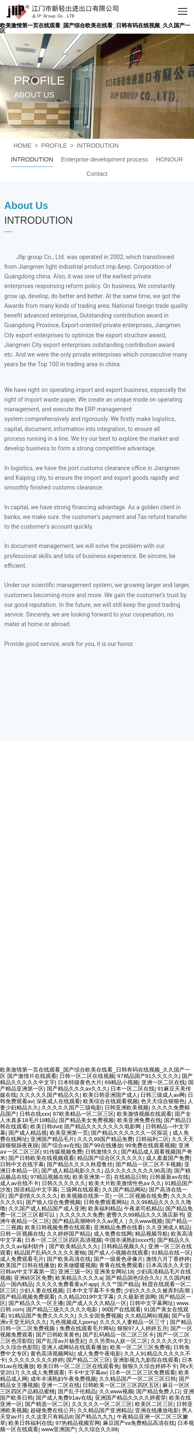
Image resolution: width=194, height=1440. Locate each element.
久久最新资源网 (136, 1297)
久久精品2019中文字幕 (86, 1297)
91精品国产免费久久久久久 (41, 1316)
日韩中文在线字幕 (22, 1164)
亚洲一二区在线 (60, 1385)
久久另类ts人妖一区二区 (118, 1341)
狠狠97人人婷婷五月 (142, 1328)
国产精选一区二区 (47, 1404)
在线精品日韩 (130, 1177)
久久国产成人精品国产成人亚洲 (46, 1208)
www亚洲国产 (58, 1429)
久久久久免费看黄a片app (66, 1284)
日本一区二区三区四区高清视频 (63, 1240)
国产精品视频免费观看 (27, 1297)
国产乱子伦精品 (77, 1391)
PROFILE (54, 145)
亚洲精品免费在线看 (118, 1227)
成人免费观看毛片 (22, 1259)
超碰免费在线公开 (52, 1410)
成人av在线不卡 (19, 1183)
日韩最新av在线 (169, 1177)
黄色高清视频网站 (52, 1353)
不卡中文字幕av (87, 1372)
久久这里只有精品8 (48, 1417)
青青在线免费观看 (121, 1265)
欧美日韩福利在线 (30, 1423)
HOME (22, 145)
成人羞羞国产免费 (168, 1158)
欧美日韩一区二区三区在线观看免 (78, 1366)
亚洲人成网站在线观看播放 (74, 1347)
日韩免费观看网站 (105, 1202)
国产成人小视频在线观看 (118, 1252)
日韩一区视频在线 (22, 1234)
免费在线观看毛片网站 (86, 1328)
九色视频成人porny (73, 1322)
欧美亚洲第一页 (92, 1177)
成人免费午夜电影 (99, 1353)
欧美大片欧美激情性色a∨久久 (125, 1183)
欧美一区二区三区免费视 (140, 1347)
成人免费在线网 (113, 1234)
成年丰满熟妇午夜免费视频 (63, 1379)
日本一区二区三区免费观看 (142, 1372)
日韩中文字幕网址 (151, 1303)
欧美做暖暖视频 (77, 1265)
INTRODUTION (98, 145)
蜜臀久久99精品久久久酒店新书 (145, 1215)
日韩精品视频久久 (123, 1246)
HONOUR (169, 159)
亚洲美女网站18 (113, 1271)
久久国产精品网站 (124, 1189)
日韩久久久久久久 (64, 1183)
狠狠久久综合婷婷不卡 (149, 1366)
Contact (97, 173)
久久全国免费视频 (100, 1316)
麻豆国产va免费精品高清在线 (139, 1423)
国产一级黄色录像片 (118, 1259)
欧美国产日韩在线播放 (27, 1265)
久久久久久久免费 (81, 1215)
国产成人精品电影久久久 (71, 1170)
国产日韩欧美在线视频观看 (41, 1158)
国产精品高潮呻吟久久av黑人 (89, 1221)
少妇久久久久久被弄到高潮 (157, 1290)
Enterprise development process (104, 159)
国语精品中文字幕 (36, 1189)
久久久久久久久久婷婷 (35, 1360)
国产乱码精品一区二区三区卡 (118, 1334)
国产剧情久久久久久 (33, 1196)
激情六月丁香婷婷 (168, 1259)
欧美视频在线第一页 (85, 1196)
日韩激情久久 (101, 1152)
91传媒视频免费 (62, 1152)
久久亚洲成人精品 (168, 1227)
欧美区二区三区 (154, 1404)
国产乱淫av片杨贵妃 (61, 1341)
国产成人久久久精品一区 (96, 1303)
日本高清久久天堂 (168, 1265)
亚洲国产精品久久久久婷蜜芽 (130, 1398)
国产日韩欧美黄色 (58, 1334)
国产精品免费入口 (158, 1391)
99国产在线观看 (121, 1309)
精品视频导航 (151, 1234)
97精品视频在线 (50, 1177)
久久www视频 (146, 1221)
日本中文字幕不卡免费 (93, 1290)
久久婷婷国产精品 (69, 1234)
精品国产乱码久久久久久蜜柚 (49, 1252)
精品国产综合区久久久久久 (110, 1158)
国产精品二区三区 (88, 1360)
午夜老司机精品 (143, 1208)
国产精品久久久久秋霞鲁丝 (80, 1164)
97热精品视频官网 (77, 1423)
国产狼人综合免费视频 (53, 1202)
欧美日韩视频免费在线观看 (58, 1227)
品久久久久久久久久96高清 (138, 1170)
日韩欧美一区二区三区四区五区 (121, 1385)
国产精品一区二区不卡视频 (148, 1164)
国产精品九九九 (94, 1417)
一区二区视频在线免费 (140, 1196)
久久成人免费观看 (43, 1372)
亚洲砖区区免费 (33, 1278)
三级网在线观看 (80, 1189)
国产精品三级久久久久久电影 (62, 1309)
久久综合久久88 (98, 1429)
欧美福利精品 (104, 1208)
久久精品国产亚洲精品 (104, 1410)
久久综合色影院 (19, 1347)
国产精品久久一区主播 (35, 1303)
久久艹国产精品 (120, 1284)
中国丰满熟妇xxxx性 (129, 1240)
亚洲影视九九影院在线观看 (146, 1360)
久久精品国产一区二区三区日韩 (137, 1379)
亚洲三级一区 (74, 1271)
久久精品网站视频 (147, 1316)
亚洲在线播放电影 (157, 1410)
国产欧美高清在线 (69, 1259)
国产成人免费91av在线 (64, 1398)
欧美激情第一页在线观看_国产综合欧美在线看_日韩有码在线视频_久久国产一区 (95, 28)
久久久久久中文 (170, 1341)
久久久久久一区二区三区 (102, 1404)
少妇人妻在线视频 (41, 1290)
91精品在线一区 (171, 1252)
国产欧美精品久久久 (73, 1246)
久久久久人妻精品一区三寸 (133, 1322)
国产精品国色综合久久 (132, 1278)
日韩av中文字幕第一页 (27, 1271)
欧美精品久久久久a (78, 1278)
